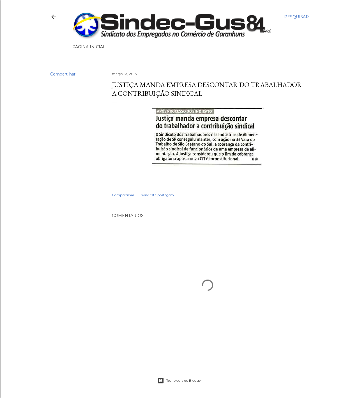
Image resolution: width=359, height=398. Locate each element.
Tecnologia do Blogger (179, 380)
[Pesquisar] (296, 17)
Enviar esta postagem (156, 195)
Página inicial (88, 46)
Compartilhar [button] (62, 74)
